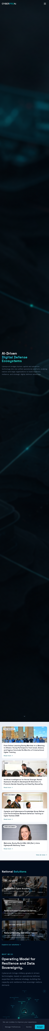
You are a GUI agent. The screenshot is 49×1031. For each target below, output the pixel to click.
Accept (40, 1027)
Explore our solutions (11, 945)
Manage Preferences (13, 1027)
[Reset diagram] (44, 991)
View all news (41, 855)
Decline (29, 1027)
